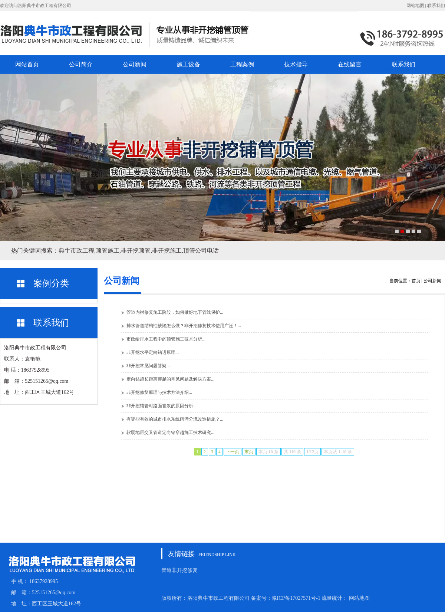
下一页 (232, 451)
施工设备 (188, 64)
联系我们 (436, 5)
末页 (248, 451)
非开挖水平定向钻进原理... (152, 352)
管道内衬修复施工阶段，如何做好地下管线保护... (174, 312)
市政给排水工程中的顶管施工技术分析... (165, 339)
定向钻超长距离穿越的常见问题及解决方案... (170, 379)
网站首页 (27, 64)
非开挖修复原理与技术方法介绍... (159, 392)
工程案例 (242, 64)
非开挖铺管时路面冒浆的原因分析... (161, 405)
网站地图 (415, 5)
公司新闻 (134, 64)
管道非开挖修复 (179, 570)
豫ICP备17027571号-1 (296, 598)
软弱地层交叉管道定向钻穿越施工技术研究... (170, 432)
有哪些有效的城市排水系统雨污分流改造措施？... (174, 419)
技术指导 (296, 64)
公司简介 (81, 64)
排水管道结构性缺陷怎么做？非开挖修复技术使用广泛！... (183, 325)
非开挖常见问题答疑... (148, 365)
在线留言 (350, 64)
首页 (416, 280)
